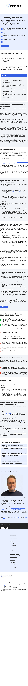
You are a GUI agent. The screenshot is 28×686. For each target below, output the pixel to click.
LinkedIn (14, 564)
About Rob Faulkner (16, 517)
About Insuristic (14, 545)
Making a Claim (5, 93)
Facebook (14, 567)
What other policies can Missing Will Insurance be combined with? (14, 95)
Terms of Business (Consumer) (14, 554)
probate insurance (15, 508)
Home (11, 533)
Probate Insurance (13, 535)
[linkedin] (4, 528)
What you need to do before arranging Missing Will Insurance (14, 84)
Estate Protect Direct (13, 538)
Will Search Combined (16, 191)
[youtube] (7, 528)
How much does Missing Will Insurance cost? (11, 88)
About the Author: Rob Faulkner (8, 99)
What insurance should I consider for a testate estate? (14, 159)
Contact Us (12, 539)
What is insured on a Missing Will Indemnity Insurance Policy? (14, 89)
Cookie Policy (12, 558)
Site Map (11, 541)
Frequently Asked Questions (7, 97)
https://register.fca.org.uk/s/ (6, 585)
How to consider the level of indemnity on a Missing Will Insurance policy (13, 86)
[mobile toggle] (14, 12)
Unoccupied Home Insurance (14, 536)
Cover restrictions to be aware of (8, 91)
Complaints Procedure (13, 557)
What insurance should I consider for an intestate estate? (15, 163)
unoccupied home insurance (16, 509)
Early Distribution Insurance (8, 413)
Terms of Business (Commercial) (15, 555)
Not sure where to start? (7, 82)
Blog (12, 548)
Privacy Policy (12, 552)
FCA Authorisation (12, 560)
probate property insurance (20, 433)
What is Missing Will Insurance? (8, 78)
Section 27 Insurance (6, 417)
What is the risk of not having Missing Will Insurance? (12, 80)
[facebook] (2, 528)
